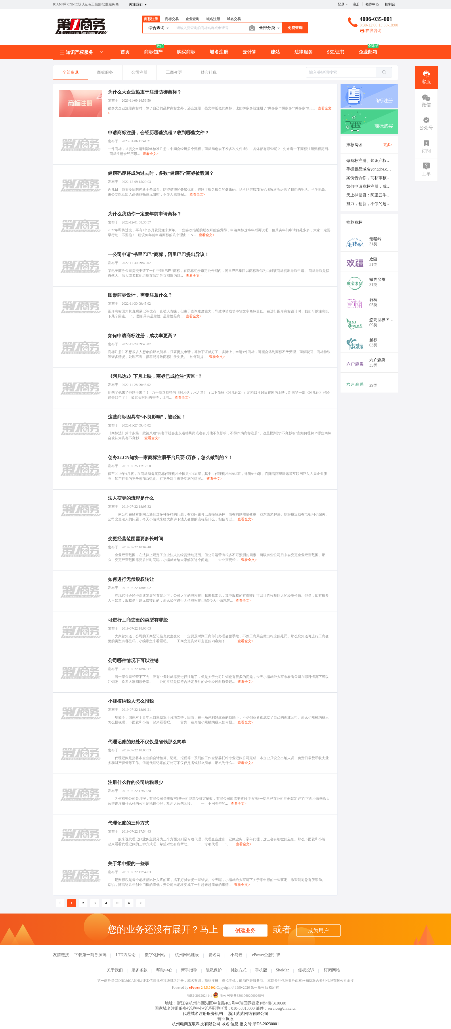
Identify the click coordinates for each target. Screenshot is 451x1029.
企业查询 (192, 19)
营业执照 (225, 1019)
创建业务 (245, 930)
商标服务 (105, 72)
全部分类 (269, 28)
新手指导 (189, 970)
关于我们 (115, 970)
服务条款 (139, 970)
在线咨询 (371, 31)
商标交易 (172, 19)
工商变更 (174, 72)
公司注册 (139, 72)
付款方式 (238, 970)
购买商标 (186, 52)
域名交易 (234, 19)
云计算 (249, 52)
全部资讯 (70, 72)
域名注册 (213, 19)
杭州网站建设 (187, 955)
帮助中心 (164, 970)
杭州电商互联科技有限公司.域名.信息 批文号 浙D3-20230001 (225, 1024)
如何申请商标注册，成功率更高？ (376, 186)
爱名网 (215, 955)
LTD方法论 (125, 955)
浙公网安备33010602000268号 (238, 996)
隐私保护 (214, 970)
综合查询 (159, 28)
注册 (356, 4)
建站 (275, 52)
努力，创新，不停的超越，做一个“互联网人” (386, 204)
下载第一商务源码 (90, 955)
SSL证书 (335, 52)
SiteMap (282, 970)
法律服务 (303, 52)
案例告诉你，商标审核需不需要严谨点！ (382, 178)
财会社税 (208, 72)
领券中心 (372, 4)
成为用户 (318, 930)
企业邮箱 (368, 52)
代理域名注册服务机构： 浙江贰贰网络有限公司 (225, 1013)
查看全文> (150, 154)
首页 (125, 52)
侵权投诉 (306, 970)
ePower (194, 988)
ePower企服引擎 (266, 955)
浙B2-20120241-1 (199, 996)
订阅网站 (332, 970)
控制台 (390, 4)
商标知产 (153, 52)
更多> (387, 145)
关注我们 (138, 4)
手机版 (261, 970)
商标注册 (151, 19)
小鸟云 (236, 955)
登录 (341, 4)
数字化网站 (155, 955)
